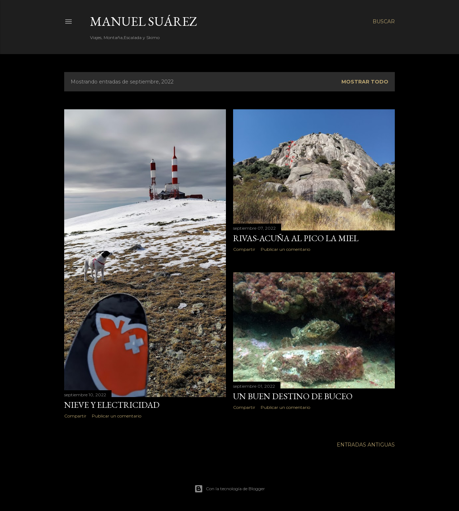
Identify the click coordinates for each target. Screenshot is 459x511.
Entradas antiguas (366, 444)
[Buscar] (384, 21)
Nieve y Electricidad (112, 404)
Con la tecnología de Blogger (229, 488)
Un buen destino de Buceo (292, 396)
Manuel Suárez (143, 21)
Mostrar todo (364, 81)
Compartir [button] (75, 416)
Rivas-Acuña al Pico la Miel (296, 238)
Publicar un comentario (116, 416)
